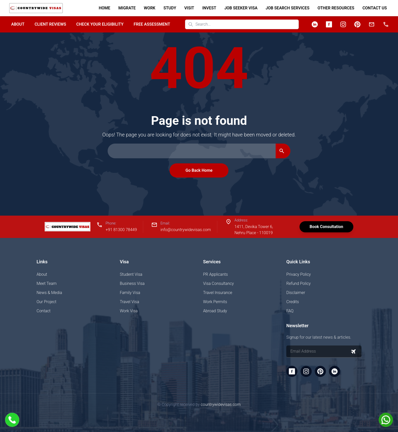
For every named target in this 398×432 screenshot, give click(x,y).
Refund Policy (298, 283)
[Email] (372, 24)
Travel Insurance (217, 292)
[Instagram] (343, 24)
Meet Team (47, 283)
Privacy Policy (298, 274)
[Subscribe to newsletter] (353, 352)
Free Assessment (152, 24)
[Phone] (386, 24)
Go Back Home (199, 170)
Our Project (46, 301)
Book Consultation (326, 226)
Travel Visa (129, 301)
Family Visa (130, 292)
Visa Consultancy (218, 283)
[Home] (36, 8)
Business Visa (132, 283)
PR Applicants (215, 274)
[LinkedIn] (315, 24)
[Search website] (242, 24)
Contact (44, 310)
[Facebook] (329, 24)
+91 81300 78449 (121, 229)
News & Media (49, 292)
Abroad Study (215, 310)
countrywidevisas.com (221, 404)
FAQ (289, 310)
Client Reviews (50, 24)
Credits (292, 301)
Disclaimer (295, 292)
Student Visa (131, 274)
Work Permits (215, 301)
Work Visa (129, 310)
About (17, 24)
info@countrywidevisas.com (185, 229)
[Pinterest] (357, 24)
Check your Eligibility (99, 24)
